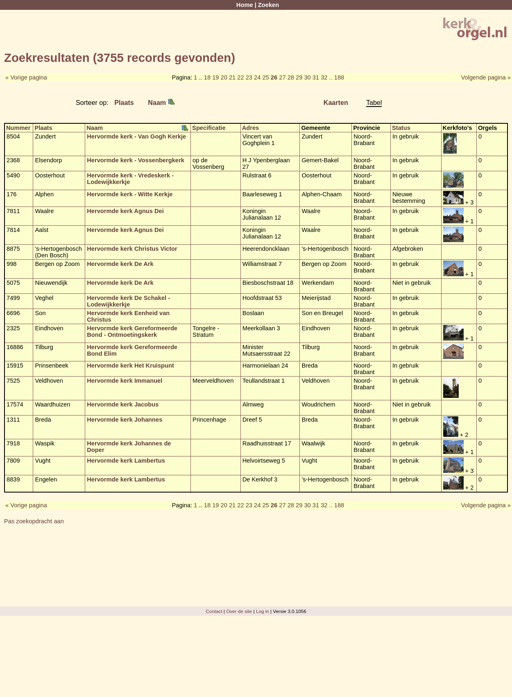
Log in (262, 611)
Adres (250, 128)
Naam (161, 102)
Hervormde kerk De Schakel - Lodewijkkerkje (128, 301)
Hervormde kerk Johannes (124, 419)
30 (307, 77)
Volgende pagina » (486, 77)
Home (244, 5)
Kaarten (336, 102)
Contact (214, 611)
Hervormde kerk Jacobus (123, 404)
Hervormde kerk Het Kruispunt (130, 365)
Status (401, 128)
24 (257, 77)
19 (215, 77)
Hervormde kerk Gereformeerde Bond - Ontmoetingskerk (132, 331)
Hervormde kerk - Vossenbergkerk (135, 160)
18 (207, 77)
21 (232, 77)
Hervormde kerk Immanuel (124, 380)
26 (274, 77)
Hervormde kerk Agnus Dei (125, 211)
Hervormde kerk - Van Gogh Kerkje (136, 136)
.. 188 (336, 77)
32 (324, 77)
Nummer (18, 128)
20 (224, 77)
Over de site (239, 611)
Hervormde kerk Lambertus (126, 460)
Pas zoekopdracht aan (34, 521)
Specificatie (208, 128)
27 (282, 77)
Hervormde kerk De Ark (120, 264)
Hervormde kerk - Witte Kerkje (129, 194)
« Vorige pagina (26, 77)
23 (249, 77)
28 (291, 77)
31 (316, 77)
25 (265, 77)
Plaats (124, 102)
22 (240, 77)
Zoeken (268, 5)
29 (299, 77)
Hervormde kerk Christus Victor (132, 248)
